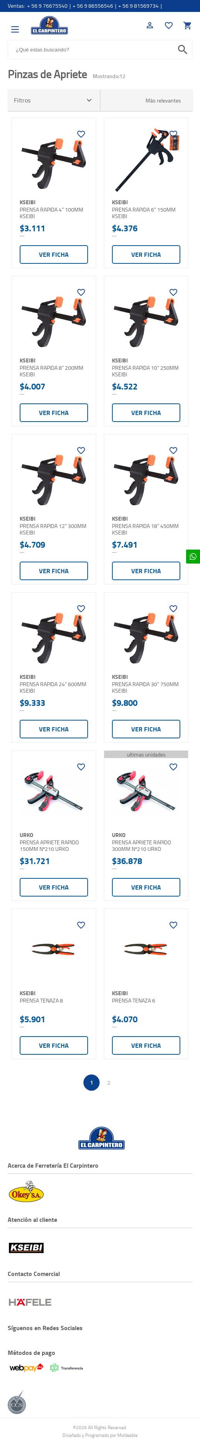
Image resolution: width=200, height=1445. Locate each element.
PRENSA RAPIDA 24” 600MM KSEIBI (53, 687)
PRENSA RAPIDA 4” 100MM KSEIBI (51, 213)
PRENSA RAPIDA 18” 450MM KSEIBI (145, 529)
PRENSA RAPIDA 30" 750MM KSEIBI (145, 687)
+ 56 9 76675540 (47, 5)
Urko (26, 835)
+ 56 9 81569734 (138, 5)
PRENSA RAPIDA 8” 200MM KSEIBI (51, 371)
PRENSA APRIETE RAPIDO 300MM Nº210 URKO (141, 845)
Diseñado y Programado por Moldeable (100, 1435)
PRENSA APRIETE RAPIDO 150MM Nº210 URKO (49, 845)
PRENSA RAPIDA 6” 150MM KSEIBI (144, 213)
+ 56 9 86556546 (93, 5)
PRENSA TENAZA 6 (133, 1000)
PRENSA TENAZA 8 (41, 1000)
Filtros (54, 100)
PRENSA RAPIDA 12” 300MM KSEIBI (53, 529)
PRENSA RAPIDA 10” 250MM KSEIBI (145, 371)
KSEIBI (28, 202)
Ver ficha (54, 254)
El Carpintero (49, 25)
